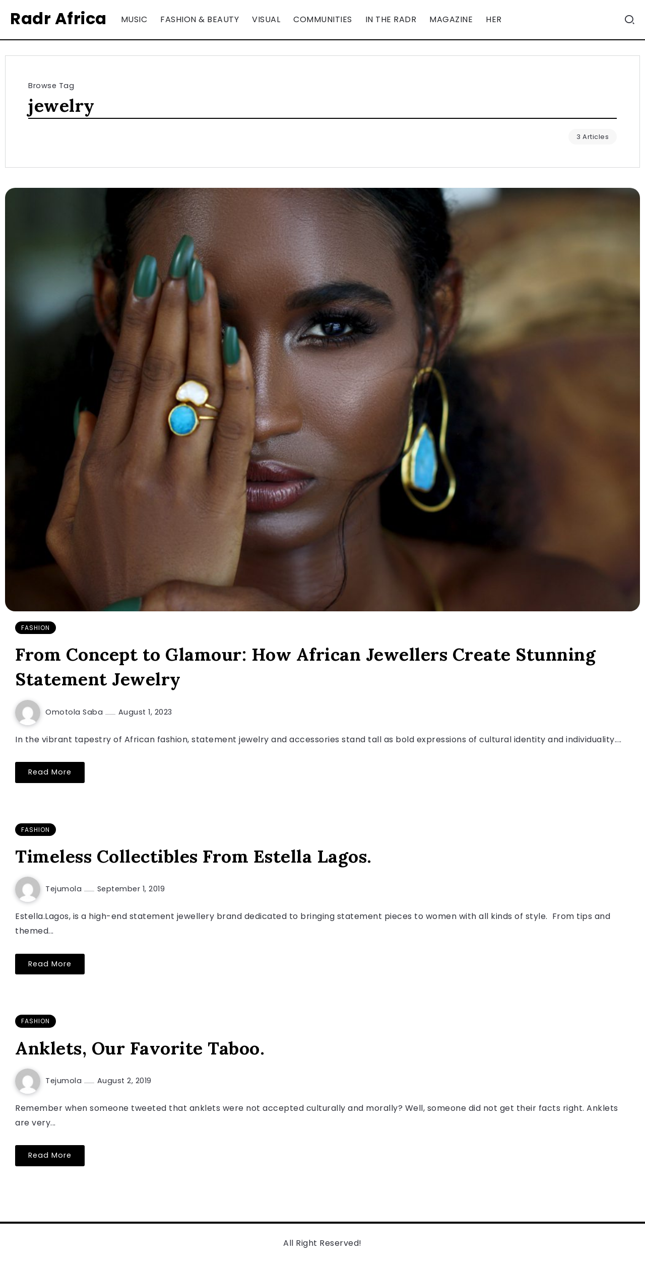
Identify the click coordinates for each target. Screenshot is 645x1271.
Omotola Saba (75, 712)
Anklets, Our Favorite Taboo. (140, 1048)
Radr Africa (58, 18)
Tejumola (64, 889)
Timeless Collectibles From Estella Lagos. (193, 856)
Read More (50, 772)
